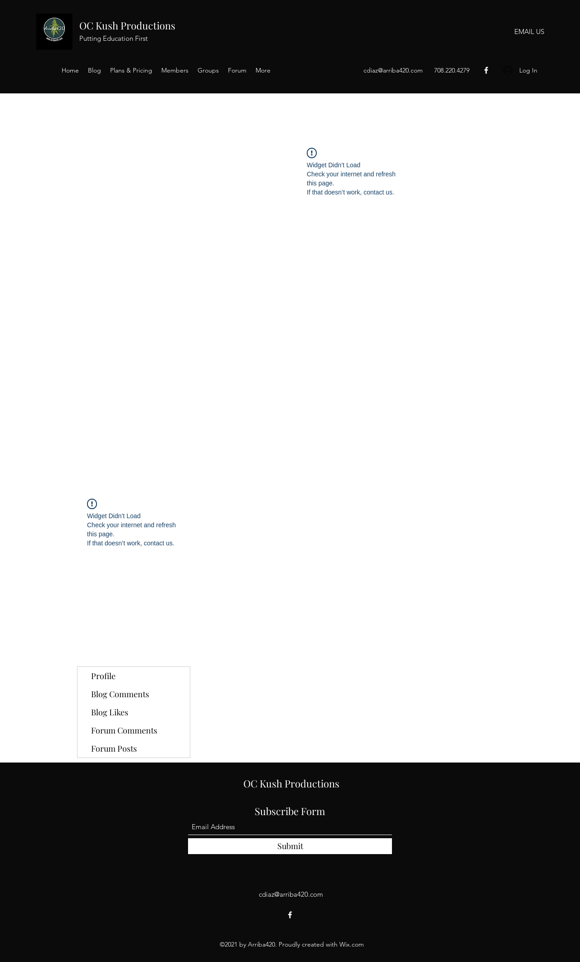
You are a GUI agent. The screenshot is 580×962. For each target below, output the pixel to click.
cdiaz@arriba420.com (393, 70)
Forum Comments (124, 730)
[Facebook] (486, 70)
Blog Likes (109, 712)
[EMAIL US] (529, 31)
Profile (103, 675)
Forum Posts (114, 748)
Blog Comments (120, 694)
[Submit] (290, 846)
